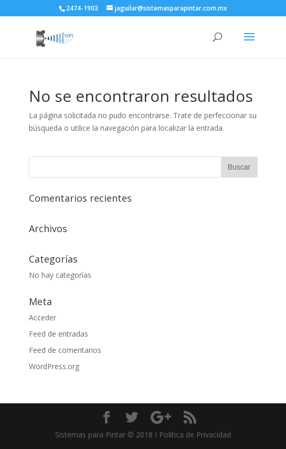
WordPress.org (54, 366)
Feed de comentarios (65, 350)
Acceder (42, 317)
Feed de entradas (58, 334)
